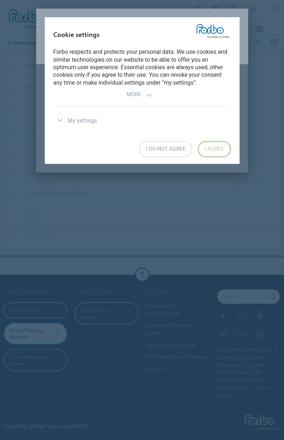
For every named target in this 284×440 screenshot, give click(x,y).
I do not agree (166, 149)
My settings (75, 120)
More (139, 95)
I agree (214, 149)
